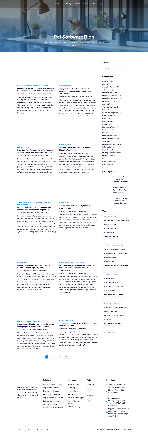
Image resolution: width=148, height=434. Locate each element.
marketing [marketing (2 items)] (124, 265)
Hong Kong (106, 118)
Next (65, 357)
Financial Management (110, 113)
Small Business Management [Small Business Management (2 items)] (113, 323)
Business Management (25, 85)
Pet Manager (35, 94)
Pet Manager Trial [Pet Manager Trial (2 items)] (120, 307)
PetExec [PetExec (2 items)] (121, 294)
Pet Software (44, 85)
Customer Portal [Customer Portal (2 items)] (109, 232)
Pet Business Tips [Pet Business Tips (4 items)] (109, 286)
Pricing (68, 4)
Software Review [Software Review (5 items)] (109, 332)
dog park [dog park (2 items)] (119, 241)
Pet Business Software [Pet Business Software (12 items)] (111, 282)
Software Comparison (66, 320)
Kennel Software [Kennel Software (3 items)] (109, 261)
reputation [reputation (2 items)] (107, 315)
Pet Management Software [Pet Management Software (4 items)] (112, 303)
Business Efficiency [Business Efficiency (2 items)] (110, 216)
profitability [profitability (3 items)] (115, 311)
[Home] (25, 4)
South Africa (106, 150)
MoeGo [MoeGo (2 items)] (106, 270)
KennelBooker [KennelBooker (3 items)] (123, 253)
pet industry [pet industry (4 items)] (119, 299)
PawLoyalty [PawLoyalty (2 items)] (125, 270)
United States (107, 164)
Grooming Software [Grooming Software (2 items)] (110, 253)
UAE (103, 158)
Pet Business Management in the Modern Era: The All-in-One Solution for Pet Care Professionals (77, 267)
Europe (104, 110)
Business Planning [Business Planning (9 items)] (123, 220)
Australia (105, 84)
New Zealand (107, 121)
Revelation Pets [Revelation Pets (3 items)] (119, 315)
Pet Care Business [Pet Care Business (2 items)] (109, 290)
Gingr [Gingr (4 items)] (123, 249)
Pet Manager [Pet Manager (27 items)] (108, 307)
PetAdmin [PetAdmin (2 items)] (116, 274)
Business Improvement (110, 95)
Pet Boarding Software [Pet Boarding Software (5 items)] (111, 278)
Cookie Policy (126, 430)
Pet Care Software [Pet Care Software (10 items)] (109, 294)
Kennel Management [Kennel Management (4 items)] (110, 257)
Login (101, 4)
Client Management (34, 321)
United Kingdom (108, 161)
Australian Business (109, 87)
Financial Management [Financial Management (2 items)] (111, 249)
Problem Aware (22, 262)
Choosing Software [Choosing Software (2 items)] (110, 228)
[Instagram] (89, 400)
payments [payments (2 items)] (107, 274)
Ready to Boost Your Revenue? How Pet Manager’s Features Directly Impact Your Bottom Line (75, 91)
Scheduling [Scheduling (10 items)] (107, 319)
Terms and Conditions (113, 430)
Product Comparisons (110, 138)
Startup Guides (22, 204)
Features (77, 4)
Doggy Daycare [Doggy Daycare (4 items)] (108, 241)
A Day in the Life (108, 81)
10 (59, 357)
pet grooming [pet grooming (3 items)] (108, 299)
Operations (106, 124)
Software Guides (108, 147)
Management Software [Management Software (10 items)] (111, 265)
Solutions (59, 4)
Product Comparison (109, 136)
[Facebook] (89, 389)
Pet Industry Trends (109, 127)
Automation (21, 202)
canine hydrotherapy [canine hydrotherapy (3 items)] (110, 224)
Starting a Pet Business (44, 202)
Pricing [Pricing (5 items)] (106, 311)
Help (85, 4)
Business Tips (30, 202)
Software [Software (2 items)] (107, 328)
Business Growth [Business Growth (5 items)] (109, 220)
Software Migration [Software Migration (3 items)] (119, 328)
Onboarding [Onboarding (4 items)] (114, 270)
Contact (93, 4)
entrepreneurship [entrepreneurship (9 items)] (119, 245)
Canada (35, 85)
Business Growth (65, 86)
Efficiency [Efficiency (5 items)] (107, 245)
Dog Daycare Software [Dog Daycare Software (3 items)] (111, 236)
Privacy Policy (99, 430)
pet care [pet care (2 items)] (120, 286)
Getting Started (107, 115)
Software (105, 141)
